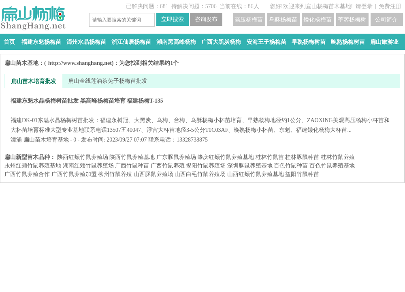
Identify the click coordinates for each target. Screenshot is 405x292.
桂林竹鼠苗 (270, 157)
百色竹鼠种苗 (291, 166)
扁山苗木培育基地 (46, 140)
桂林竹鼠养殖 (338, 157)
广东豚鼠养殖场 (176, 157)
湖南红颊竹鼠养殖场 (88, 166)
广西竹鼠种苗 (132, 166)
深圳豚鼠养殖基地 (250, 166)
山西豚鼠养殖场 (153, 174)
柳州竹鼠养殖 (115, 174)
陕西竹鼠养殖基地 (132, 157)
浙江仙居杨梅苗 (131, 42)
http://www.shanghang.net (80, 63)
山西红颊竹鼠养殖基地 (255, 174)
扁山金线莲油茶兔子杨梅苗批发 (107, 81)
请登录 (364, 6)
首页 (9, 42)
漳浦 (16, 140)
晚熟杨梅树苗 (348, 42)
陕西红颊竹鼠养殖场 (82, 157)
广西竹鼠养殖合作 (27, 174)
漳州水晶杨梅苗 (86, 42)
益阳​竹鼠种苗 (302, 174)
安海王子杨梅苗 (266, 42)
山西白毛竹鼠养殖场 (200, 174)
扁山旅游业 (384, 42)
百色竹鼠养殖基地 (332, 166)
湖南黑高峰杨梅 (176, 42)
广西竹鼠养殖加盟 (74, 174)
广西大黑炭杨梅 (221, 42)
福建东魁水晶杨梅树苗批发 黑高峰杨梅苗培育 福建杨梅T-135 (202, 115)
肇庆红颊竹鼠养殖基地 (225, 157)
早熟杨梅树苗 (309, 42)
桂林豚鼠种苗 (302, 157)
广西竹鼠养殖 (168, 166)
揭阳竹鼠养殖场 (206, 166)
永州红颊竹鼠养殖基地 (32, 166)
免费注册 (390, 6)
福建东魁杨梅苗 (41, 42)
